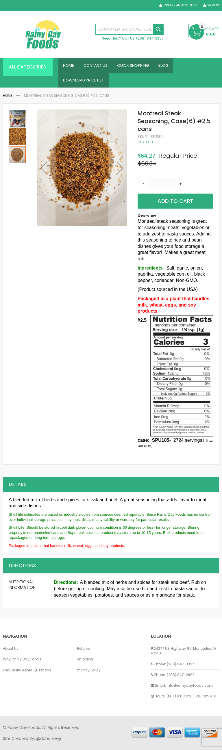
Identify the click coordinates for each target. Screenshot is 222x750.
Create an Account (180, 5)
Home (7, 98)
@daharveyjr (49, 738)
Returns (83, 648)
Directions (22, 568)
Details (18, 487)
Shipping (85, 659)
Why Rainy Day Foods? (23, 659)
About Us (10, 648)
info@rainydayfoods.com (190, 685)
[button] (44, 171)
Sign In (213, 5)
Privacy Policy (89, 670)
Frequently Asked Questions (27, 670)
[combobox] (129, 29)
